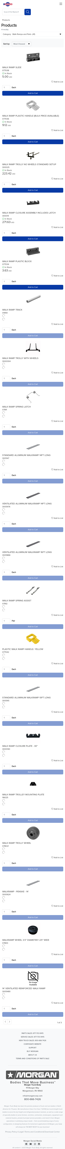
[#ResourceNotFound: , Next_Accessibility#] (9, 1021)
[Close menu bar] (61, 4)
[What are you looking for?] (13, 12)
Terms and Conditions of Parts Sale (32, 1058)
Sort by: (6, 44)
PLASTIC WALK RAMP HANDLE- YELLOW (22, 649)
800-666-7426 (32, 1099)
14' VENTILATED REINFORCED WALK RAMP (23, 988)
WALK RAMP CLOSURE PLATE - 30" (20, 746)
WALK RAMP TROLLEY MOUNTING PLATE (23, 795)
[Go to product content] (33, 57)
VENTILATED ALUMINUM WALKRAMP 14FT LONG (27, 504)
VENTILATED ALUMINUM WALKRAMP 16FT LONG (27, 552)
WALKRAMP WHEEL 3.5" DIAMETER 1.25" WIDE (25, 940)
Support (32, 1048)
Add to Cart (33, 93)
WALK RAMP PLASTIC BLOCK (17, 261)
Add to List (57, 82)
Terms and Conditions (34, 1132)
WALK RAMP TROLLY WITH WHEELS (20, 358)
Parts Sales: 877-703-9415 (32, 1033)
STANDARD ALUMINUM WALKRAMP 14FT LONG (26, 455)
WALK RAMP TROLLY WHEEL (16, 843)
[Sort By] (21, 44)
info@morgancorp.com (32, 1096)
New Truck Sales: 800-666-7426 (32, 1040)
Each (14, 88)
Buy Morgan (32, 1051)
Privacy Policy (11, 1132)
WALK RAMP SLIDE (11, 67)
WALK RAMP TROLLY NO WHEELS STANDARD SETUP (29, 164)
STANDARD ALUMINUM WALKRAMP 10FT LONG (26, 698)
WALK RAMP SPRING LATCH (16, 407)
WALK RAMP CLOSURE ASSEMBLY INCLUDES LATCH (29, 213)
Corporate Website (32, 1044)
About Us (32, 1055)
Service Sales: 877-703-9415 (32, 1037)
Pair (13, 621)
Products (6, 20)
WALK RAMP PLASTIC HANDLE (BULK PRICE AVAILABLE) (30, 116)
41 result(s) (4, 30)
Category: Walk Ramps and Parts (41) (19, 34)
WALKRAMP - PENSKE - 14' (15, 892)
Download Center (52, 1132)
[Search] (27, 12)
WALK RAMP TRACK (12, 310)
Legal (21, 1132)
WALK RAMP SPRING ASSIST (16, 601)
